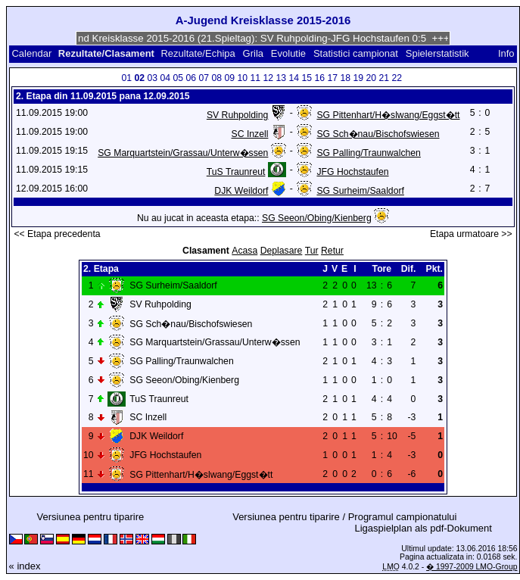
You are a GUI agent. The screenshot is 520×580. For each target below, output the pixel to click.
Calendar (31, 53)
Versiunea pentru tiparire (91, 516)
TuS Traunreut (236, 172)
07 (204, 78)
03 (153, 78)
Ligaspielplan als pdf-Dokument (422, 528)
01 (127, 78)
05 (178, 78)
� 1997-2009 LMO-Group (471, 567)
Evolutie (288, 53)
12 (268, 78)
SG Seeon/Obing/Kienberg (317, 218)
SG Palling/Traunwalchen (368, 153)
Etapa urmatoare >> (471, 234)
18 (346, 78)
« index (25, 566)
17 (333, 78)
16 (320, 78)
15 (307, 78)
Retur (332, 250)
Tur (312, 250)
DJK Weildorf (241, 191)
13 (281, 78)
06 (191, 78)
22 (397, 78)
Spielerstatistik (439, 53)
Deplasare (281, 250)
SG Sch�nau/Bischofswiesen (377, 134)
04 (165, 78)
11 (256, 78)
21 (384, 78)
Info (506, 53)
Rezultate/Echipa (197, 53)
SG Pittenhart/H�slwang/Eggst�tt (387, 115)
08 (217, 78)
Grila (253, 53)
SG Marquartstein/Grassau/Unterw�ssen (183, 153)
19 (358, 78)
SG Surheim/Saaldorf (359, 191)
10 (243, 78)
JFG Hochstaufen (352, 172)
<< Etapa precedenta (57, 234)
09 (230, 78)
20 (371, 78)
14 (294, 78)
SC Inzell (250, 134)
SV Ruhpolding (238, 115)
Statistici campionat (355, 53)
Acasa (244, 250)
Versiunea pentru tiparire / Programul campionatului (344, 516)
